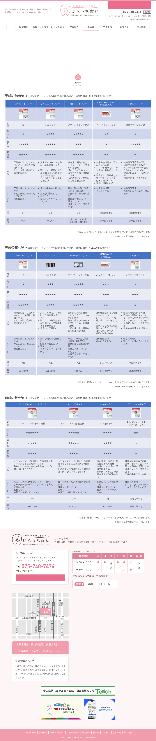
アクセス (107, 27)
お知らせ (124, 27)
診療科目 (23, 27)
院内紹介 (74, 27)
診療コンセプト (41, 27)
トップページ (30, 732)
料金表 (91, 27)
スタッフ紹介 (57, 27)
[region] (78, 165)
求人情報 (141, 27)
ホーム (11, 27)
